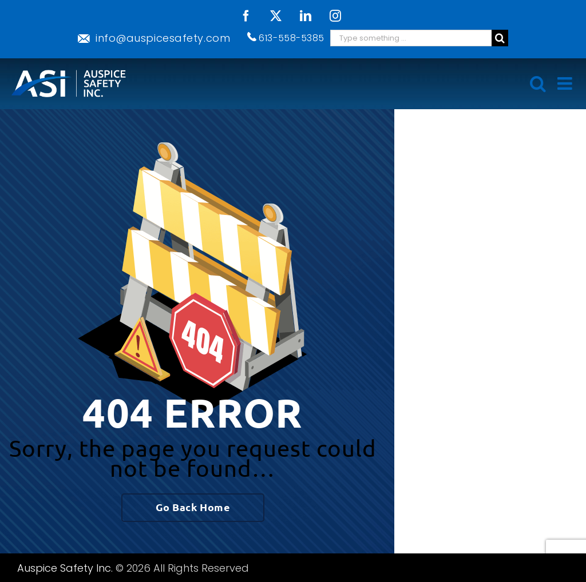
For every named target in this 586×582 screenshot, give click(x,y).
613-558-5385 (291, 38)
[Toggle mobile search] (538, 83)
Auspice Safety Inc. (65, 568)
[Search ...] (411, 38)
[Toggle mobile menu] (566, 83)
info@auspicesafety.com (163, 38)
